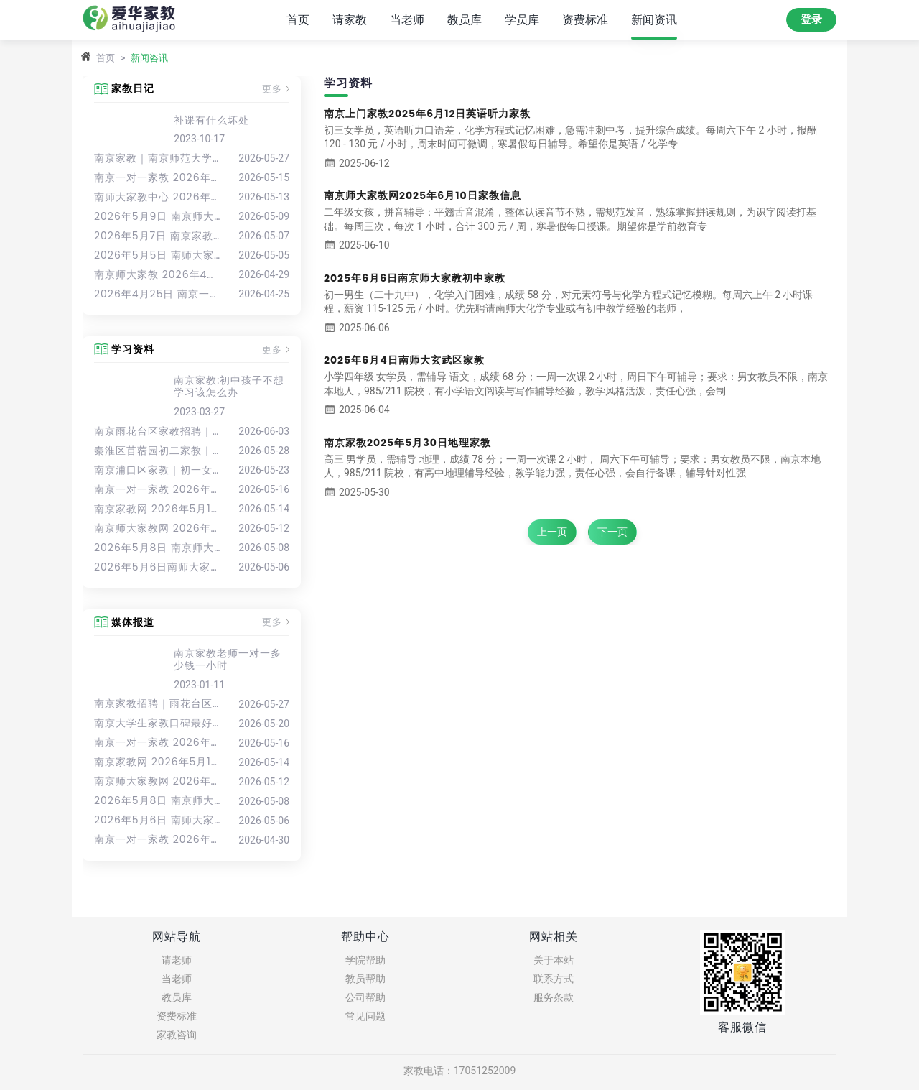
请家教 (349, 19)
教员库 (464, 19)
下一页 (612, 531)
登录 (811, 19)
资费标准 (585, 19)
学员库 (522, 19)
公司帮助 (365, 997)
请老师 (177, 960)
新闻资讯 (654, 19)
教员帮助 (365, 978)
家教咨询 (177, 1034)
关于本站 (553, 960)
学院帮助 (365, 960)
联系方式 (553, 978)
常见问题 (365, 1016)
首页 (297, 19)
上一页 (552, 531)
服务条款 (553, 997)
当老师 (407, 19)
